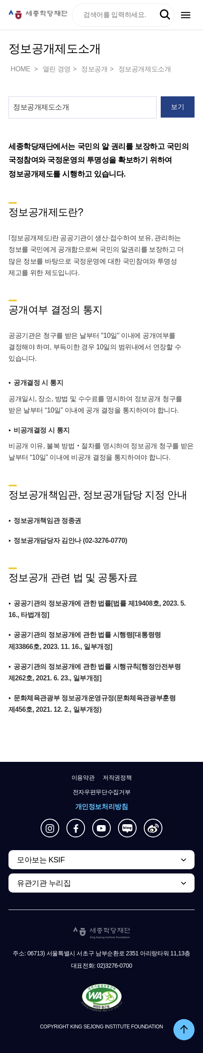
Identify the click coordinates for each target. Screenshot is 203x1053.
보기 (177, 106)
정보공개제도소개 (144, 69)
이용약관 (83, 778)
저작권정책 (117, 778)
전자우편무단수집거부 (102, 792)
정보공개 (94, 69)
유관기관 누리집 (44, 883)
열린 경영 (57, 69)
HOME (21, 69)
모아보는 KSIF (41, 860)
